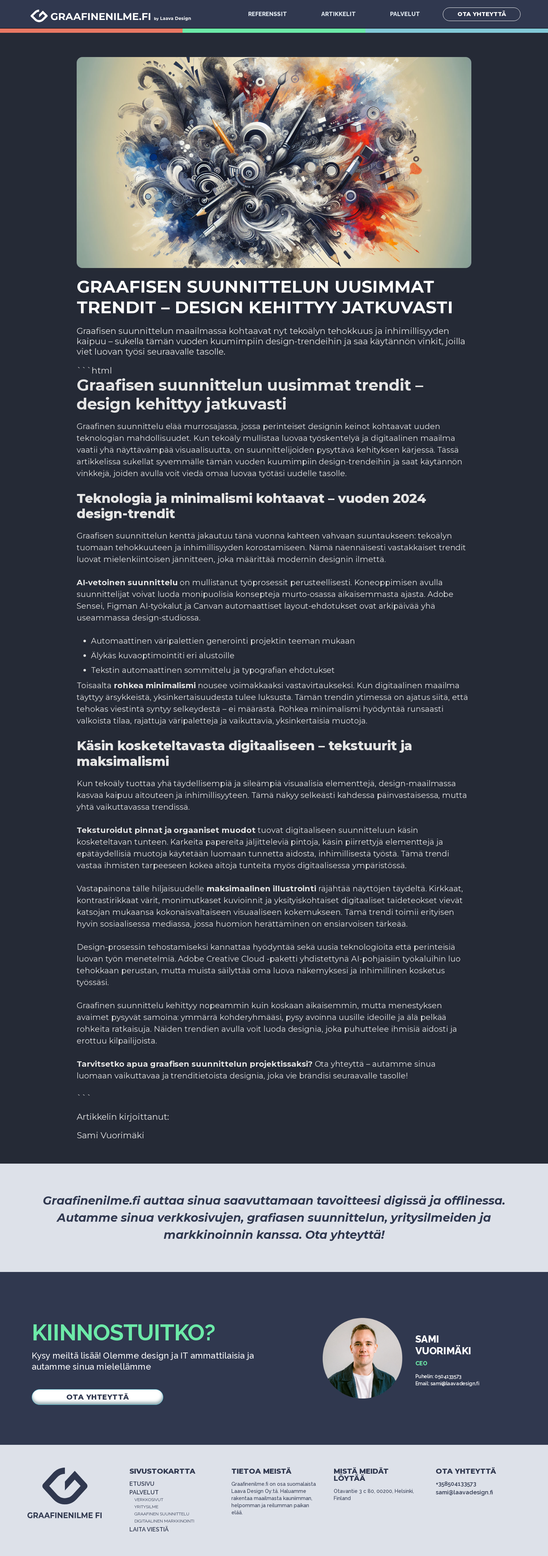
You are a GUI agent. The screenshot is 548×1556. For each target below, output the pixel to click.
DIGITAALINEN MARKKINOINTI (164, 1521)
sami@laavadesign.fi (464, 1492)
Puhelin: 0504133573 (438, 1376)
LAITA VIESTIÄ (149, 1529)
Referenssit (267, 14)
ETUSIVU (141, 1483)
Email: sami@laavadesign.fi (447, 1383)
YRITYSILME (146, 1506)
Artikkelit (338, 14)
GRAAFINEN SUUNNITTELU (161, 1513)
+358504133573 (456, 1483)
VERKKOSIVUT (148, 1499)
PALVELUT (405, 14)
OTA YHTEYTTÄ (481, 14)
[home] (111, 14)
